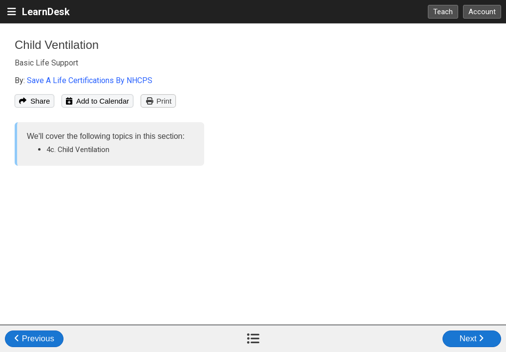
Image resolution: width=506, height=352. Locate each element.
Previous (34, 338)
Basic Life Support (46, 62)
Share (34, 101)
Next (472, 338)
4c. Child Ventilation (77, 149)
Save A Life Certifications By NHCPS (89, 80)
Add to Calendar (97, 101)
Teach (443, 11)
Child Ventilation (57, 44)
